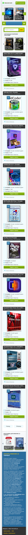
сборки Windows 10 (16, 484)
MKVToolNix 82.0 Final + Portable (13, 201)
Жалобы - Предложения (9, 533)
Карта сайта (7, 531)
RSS (13, 531)
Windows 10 (18, 478)
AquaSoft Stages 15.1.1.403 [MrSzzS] (14, 346)
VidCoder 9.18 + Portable (11, 92)
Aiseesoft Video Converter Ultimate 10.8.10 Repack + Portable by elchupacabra (14, 125)
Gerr (4, 55)
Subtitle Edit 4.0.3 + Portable (12, 164)
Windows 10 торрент (11, 492)
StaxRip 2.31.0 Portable (10, 237)
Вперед (18, 426)
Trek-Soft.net (17, 463)
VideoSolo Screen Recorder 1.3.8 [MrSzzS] (14, 385)
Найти (21, 29)
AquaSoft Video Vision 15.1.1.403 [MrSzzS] (14, 307)
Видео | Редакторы (14, 82)
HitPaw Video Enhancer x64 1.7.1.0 (13, 274)
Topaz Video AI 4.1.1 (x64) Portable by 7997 (14, 53)
